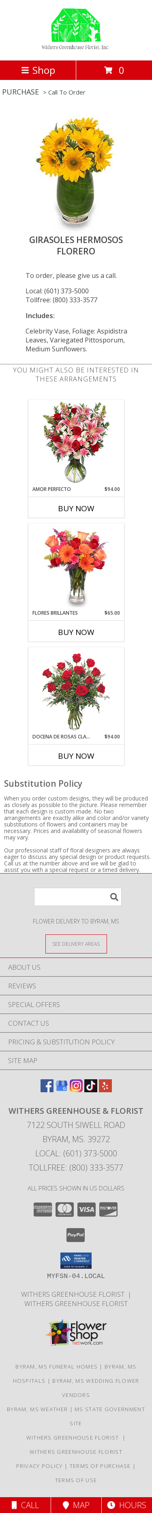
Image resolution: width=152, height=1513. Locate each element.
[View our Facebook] (47, 1089)
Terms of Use (76, 1480)
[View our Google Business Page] (61, 1089)
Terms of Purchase (100, 1466)
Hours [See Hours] (126, 1505)
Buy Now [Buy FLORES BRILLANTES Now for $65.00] (76, 632)
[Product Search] (78, 897)
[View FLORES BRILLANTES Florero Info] (76, 566)
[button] (76, 1261)
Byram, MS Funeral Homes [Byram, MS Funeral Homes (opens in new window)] (56, 1366)
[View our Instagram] (76, 1089)
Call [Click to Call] (25, 1505)
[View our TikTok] (90, 1089)
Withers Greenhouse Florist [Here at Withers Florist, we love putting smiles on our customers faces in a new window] (74, 1294)
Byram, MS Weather (37, 1409)
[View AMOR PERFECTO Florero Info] (76, 443)
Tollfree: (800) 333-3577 (61, 299)
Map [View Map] (76, 1505)
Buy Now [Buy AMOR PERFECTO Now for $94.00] (76, 508)
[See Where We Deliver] (76, 943)
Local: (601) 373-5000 (57, 290)
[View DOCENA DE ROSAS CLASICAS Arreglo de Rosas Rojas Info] (76, 690)
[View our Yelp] (105, 1089)
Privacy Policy (39, 1466)
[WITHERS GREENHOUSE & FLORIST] (75, 48)
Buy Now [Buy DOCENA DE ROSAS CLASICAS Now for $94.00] (76, 756)
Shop (38, 70)
